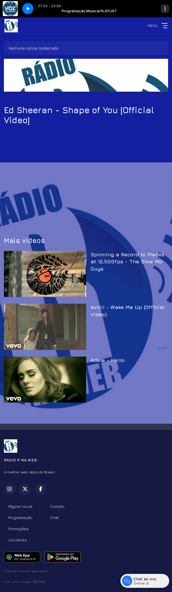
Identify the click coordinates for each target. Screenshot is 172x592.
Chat (54, 517)
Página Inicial (20, 506)
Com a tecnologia (25, 582)
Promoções (18, 528)
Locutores (17, 539)
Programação (20, 517)
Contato (57, 506)
